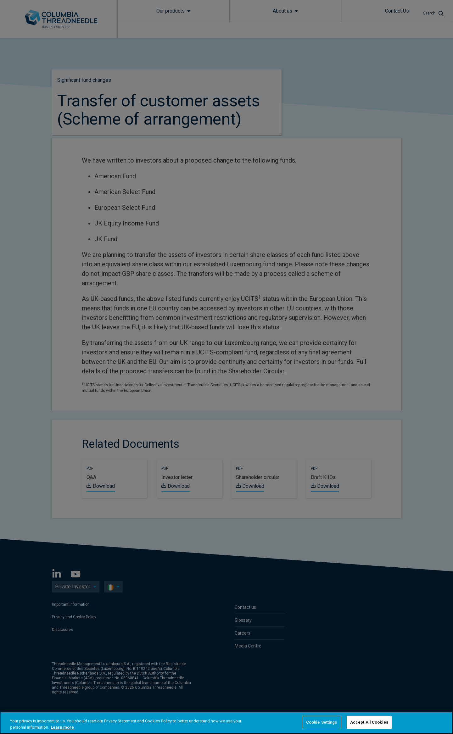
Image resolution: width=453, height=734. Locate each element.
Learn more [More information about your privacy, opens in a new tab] (62, 727)
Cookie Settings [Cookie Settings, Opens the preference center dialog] (321, 722)
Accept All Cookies (369, 722)
